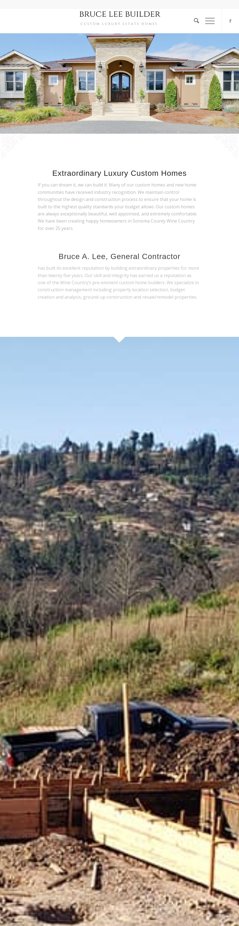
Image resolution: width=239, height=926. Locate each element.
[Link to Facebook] (230, 21)
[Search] (194, 20)
